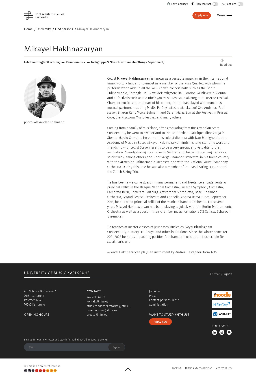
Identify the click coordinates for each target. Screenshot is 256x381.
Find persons (64, 29)
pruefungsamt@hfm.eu (102, 310)
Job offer (154, 291)
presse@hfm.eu (97, 314)
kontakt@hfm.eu (98, 301)
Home (28, 29)
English (227, 274)
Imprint (176, 368)
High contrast (203, 4)
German (215, 274)
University (44, 29)
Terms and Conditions (198, 368)
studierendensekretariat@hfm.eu (108, 306)
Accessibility (224, 368)
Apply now (202, 15)
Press (152, 295)
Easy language (179, 4)
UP (128, 369)
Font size (231, 4)
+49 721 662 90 (96, 297)
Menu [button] (221, 15)
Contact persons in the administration (164, 302)
